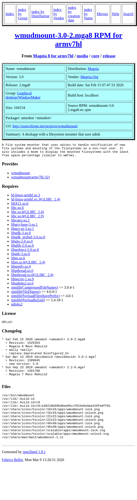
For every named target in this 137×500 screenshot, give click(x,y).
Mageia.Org (89, 77)
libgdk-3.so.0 (21, 236)
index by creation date (74, 14)
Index (10, 14)
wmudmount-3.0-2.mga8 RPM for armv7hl (68, 39)
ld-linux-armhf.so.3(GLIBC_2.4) (35, 202)
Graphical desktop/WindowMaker (23, 95)
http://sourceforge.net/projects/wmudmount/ (45, 126)
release (109, 55)
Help (115, 14)
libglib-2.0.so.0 (22, 248)
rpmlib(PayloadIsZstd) (28, 303)
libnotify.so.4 (21, 269)
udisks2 (17, 307)
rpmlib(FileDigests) (25, 294)
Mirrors (102, 14)
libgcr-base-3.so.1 (24, 227)
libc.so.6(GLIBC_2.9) (27, 219)
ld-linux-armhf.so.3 (25, 198)
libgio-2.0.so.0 (22, 244)
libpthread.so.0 (22, 273)
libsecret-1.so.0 (22, 282)
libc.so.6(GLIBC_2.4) (27, 215)
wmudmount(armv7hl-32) (30, 180)
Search (128, 14)
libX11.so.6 (19, 206)
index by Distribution (40, 14)
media (82, 55)
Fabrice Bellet (12, 481)
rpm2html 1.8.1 (34, 474)
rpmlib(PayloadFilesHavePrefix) (35, 299)
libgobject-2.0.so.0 (25, 252)
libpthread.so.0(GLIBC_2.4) (32, 278)
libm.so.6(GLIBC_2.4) (28, 265)
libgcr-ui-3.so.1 (22, 231)
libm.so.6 (18, 261)
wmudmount (20, 176)
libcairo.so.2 (20, 223)
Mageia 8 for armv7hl (53, 55)
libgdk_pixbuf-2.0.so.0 (28, 240)
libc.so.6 (17, 210)
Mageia (93, 69)
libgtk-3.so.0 (20, 257)
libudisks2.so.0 (22, 286)
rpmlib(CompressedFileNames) (34, 290)
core (95, 55)
